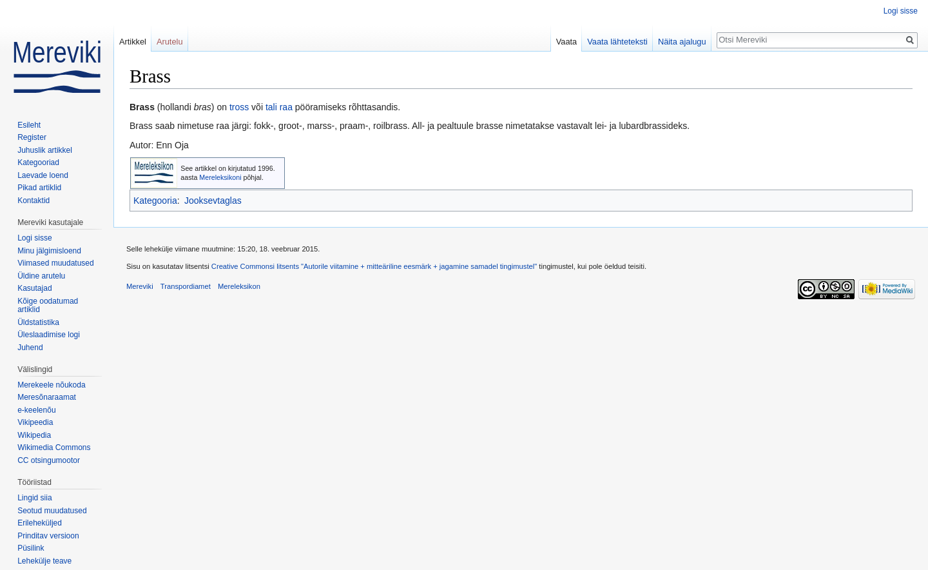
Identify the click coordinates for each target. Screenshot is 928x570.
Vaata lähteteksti (617, 41)
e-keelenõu (36, 410)
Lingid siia (34, 497)
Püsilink (30, 548)
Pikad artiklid (39, 187)
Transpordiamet (185, 286)
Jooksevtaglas (213, 200)
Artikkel (132, 41)
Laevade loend (42, 175)
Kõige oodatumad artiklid (47, 306)
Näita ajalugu (682, 41)
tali (271, 107)
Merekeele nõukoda (51, 384)
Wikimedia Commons (53, 447)
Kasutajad (34, 288)
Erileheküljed (39, 522)
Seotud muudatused (51, 510)
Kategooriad (38, 162)
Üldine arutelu (41, 275)
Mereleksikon (239, 286)
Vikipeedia (35, 422)
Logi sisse (901, 10)
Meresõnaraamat (46, 397)
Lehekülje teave (44, 560)
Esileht (29, 125)
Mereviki (139, 286)
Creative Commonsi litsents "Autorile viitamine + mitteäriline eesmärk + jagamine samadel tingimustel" (374, 266)
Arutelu (170, 41)
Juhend (30, 347)
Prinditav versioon (48, 535)
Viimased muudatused (55, 263)
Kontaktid (33, 200)
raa (286, 107)
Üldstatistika (38, 322)
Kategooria (155, 200)
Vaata (566, 41)
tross (239, 107)
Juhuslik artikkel (44, 150)
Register (31, 137)
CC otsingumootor (48, 460)
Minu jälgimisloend (49, 250)
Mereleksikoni (220, 177)
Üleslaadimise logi (48, 334)
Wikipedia (34, 435)
